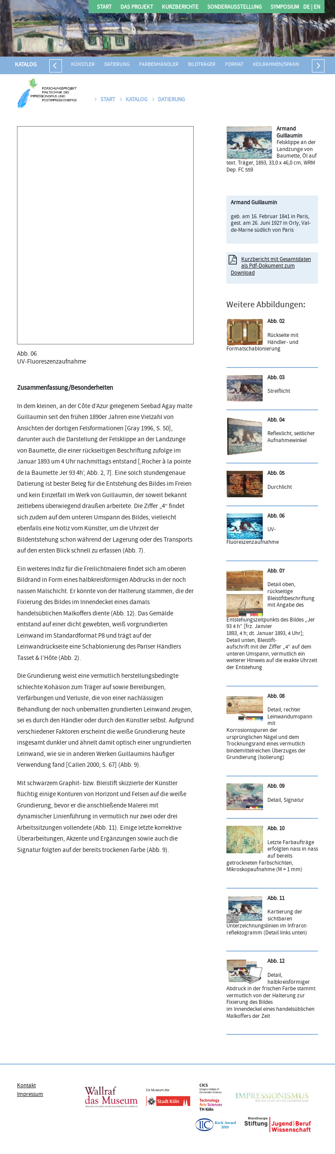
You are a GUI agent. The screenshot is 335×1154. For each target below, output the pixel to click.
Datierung (117, 65)
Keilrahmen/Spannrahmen (286, 65)
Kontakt (26, 1086)
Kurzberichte (180, 7)
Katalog (26, 65)
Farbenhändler (158, 65)
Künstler (83, 65)
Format (234, 65)
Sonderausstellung (234, 7)
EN (316, 7)
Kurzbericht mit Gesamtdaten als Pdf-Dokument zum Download (271, 266)
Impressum (30, 1094)
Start (104, 7)
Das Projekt (136, 7)
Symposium (284, 7)
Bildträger (201, 65)
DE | (307, 7)
